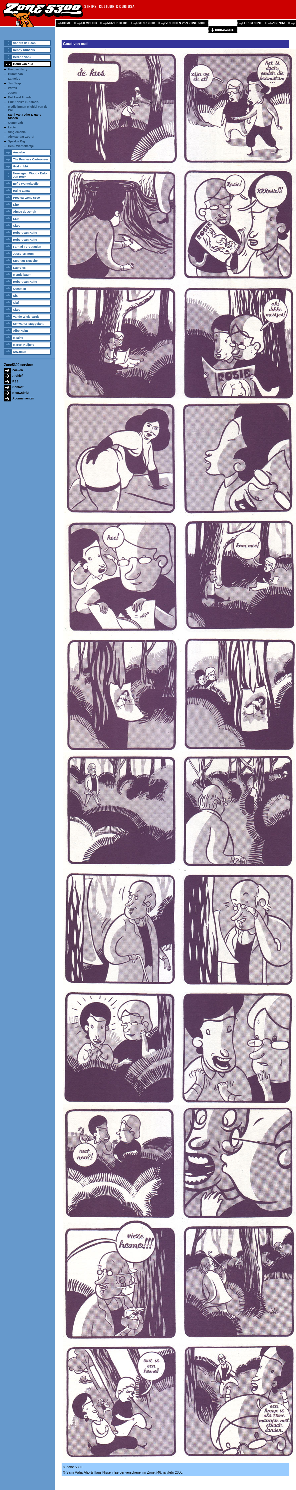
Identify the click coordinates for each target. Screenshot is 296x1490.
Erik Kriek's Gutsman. (23, 102)
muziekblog (117, 23)
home (66, 23)
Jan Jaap (14, 83)
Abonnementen (23, 398)
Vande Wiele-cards (26, 316)
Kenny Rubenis (24, 50)
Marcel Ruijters (24, 344)
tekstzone (253, 23)
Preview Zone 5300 (26, 197)
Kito (16, 204)
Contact (18, 387)
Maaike (18, 337)
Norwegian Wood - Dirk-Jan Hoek (30, 175)
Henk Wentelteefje (21, 146)
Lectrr (12, 127)
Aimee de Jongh (24, 211)
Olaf (16, 302)
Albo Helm (20, 330)
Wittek (12, 88)
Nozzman (19, 351)
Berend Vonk (22, 57)
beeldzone (224, 29)
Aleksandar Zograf (21, 136)
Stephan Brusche (25, 260)
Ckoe (16, 225)
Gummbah (15, 74)
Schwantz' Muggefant (28, 323)
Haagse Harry (17, 69)
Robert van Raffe (25, 232)
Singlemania (17, 132)
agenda (278, 23)
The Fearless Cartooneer (30, 159)
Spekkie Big (16, 141)
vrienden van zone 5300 (184, 23)
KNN (16, 218)
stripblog (146, 23)
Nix (15, 295)
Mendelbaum (22, 274)
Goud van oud (23, 64)
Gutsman (19, 288)
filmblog (89, 23)
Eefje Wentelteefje (26, 183)
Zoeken (17, 370)
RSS (15, 381)
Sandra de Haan (24, 43)
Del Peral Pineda (20, 97)
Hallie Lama (21, 190)
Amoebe (19, 152)
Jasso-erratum (23, 253)
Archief (17, 375)
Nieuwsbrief (20, 392)
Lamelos (14, 78)
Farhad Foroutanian (27, 246)
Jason (12, 92)
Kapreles (19, 267)
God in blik (21, 166)
